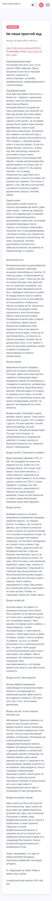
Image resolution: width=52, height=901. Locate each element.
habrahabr (12, 27)
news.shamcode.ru (11, 4)
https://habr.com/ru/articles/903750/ (23, 48)
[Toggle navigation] (48, 5)
